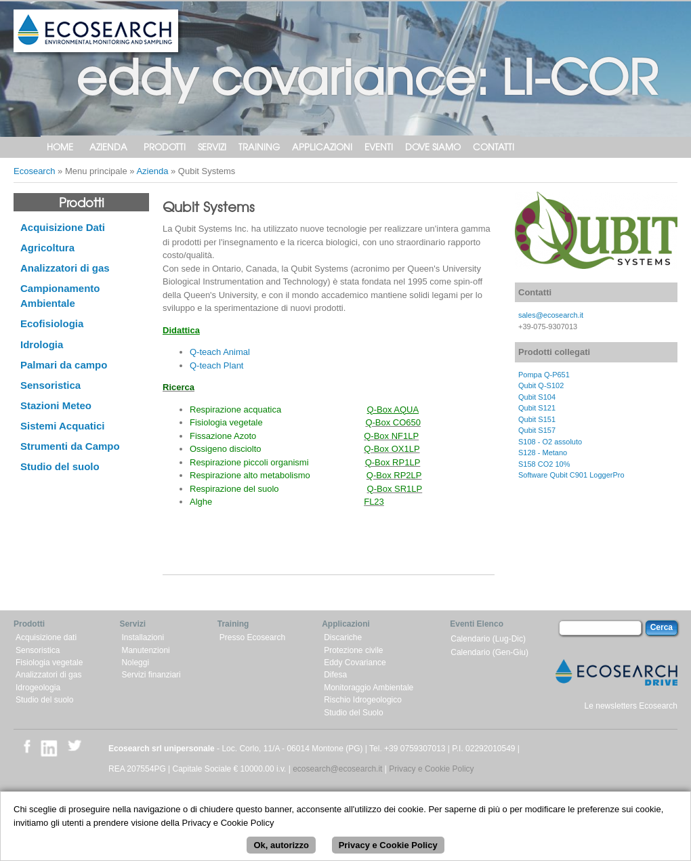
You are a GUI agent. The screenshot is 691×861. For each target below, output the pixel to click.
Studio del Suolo (353, 712)
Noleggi (135, 662)
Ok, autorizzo (281, 850)
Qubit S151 (537, 419)
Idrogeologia (38, 687)
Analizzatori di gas (65, 268)
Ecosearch (34, 171)
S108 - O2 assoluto (550, 442)
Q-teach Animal (220, 352)
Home (60, 146)
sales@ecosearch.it (550, 315)
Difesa (335, 674)
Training (259, 146)
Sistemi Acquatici (62, 426)
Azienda (108, 146)
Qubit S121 (537, 408)
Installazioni (142, 637)
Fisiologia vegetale (49, 662)
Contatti (493, 146)
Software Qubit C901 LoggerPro (571, 475)
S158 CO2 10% (544, 464)
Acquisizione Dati (62, 227)
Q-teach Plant (217, 365)
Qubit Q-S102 (541, 385)
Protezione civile (353, 650)
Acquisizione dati (46, 637)
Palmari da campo (63, 365)
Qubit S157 (537, 430)
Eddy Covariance (354, 662)
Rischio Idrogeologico (363, 700)
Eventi (378, 146)
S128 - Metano (542, 452)
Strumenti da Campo (70, 446)
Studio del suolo (60, 466)
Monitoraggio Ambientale (368, 687)
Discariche (343, 637)
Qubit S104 (537, 397)
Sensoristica (50, 385)
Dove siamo (433, 146)
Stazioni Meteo (55, 405)
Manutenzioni (145, 650)
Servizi (212, 146)
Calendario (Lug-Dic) (488, 639)
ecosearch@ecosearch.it (337, 769)
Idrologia (41, 344)
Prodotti (165, 146)
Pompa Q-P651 (544, 375)
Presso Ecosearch (252, 637)
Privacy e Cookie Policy (431, 769)
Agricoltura (47, 247)
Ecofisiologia (51, 323)
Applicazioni (322, 146)
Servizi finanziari (150, 674)
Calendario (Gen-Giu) (489, 652)
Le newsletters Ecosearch (631, 706)
